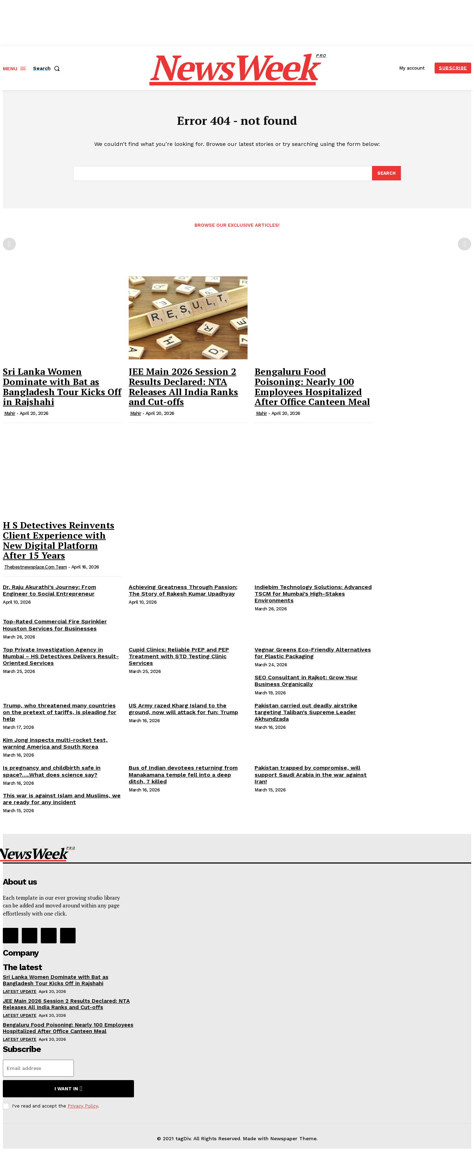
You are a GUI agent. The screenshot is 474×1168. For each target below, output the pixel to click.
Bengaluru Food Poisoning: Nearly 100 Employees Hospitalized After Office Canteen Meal (312, 390)
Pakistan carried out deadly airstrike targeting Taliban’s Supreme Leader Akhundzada (306, 715)
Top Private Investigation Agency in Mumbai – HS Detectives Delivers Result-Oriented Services (61, 659)
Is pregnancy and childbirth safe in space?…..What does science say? (52, 774)
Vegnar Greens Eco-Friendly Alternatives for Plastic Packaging (313, 656)
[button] (48, 68)
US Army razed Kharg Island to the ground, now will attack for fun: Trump (183, 712)
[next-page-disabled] (464, 247)
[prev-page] (9, 247)
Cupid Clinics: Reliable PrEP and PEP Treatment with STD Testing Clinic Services (179, 659)
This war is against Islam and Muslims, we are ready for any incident (62, 802)
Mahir (9, 416)
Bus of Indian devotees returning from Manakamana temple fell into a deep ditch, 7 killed (183, 778)
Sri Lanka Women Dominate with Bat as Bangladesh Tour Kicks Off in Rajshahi (62, 390)
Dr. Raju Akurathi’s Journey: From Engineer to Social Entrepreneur (49, 593)
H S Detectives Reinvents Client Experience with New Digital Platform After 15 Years (58, 543)
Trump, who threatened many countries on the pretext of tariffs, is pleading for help (59, 715)
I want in (68, 1092)
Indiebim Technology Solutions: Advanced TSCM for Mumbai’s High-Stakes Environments (313, 597)
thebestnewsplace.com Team (35, 570)
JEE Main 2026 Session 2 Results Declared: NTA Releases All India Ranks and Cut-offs (183, 390)
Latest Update (20, 995)
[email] (38, 1071)
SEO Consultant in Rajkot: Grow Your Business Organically (306, 684)
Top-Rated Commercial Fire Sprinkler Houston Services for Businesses (55, 628)
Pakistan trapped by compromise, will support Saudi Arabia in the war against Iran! (311, 778)
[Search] (386, 176)
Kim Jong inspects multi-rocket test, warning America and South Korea (55, 746)
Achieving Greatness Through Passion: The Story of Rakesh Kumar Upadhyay (183, 593)
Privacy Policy (83, 1109)
